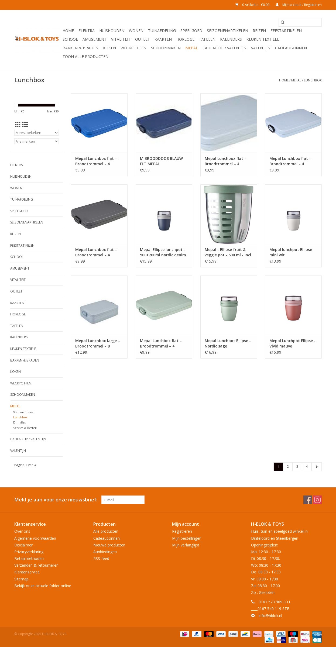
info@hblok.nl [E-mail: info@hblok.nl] (270, 615)
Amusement (95, 39)
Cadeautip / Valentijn (224, 47)
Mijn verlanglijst (185, 545)
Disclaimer (23, 545)
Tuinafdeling (162, 30)
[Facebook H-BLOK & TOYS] (307, 499)
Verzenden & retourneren (36, 565)
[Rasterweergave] (18, 124)
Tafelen (207, 39)
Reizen (259, 30)
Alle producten (105, 531)
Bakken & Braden (80, 47)
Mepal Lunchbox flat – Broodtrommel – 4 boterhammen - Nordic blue (226, 161)
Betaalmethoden (29, 558)
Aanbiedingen (105, 551)
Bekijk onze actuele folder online (42, 585)
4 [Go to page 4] (307, 466)
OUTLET (142, 39)
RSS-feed (101, 558)
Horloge (185, 39)
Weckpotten (133, 47)
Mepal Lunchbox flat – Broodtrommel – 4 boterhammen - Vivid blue (96, 161)
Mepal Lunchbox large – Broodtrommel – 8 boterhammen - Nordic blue (97, 343)
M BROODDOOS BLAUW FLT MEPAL (161, 161)
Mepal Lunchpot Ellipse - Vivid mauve (292, 343)
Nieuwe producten (109, 545)
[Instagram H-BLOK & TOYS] (317, 499)
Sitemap (21, 578)
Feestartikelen (286, 30)
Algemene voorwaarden (35, 538)
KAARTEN (163, 39)
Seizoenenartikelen (227, 30)
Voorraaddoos (23, 412)
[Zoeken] (300, 22)
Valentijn (260, 47)
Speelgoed (191, 30)
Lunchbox (313, 80)
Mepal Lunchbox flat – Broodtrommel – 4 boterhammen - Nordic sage (162, 343)
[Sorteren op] (36, 133)
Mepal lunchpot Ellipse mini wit (290, 252)
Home (68, 30)
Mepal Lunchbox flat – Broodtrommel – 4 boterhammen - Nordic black (97, 252)
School (70, 39)
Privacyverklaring (28, 551)
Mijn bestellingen (186, 538)
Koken (109, 47)
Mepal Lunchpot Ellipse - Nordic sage (228, 343)
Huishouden (111, 30)
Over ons (22, 531)
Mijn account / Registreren (299, 4)
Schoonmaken (166, 47)
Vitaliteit (121, 39)
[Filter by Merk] (36, 141)
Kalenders (231, 39)
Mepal (191, 47)
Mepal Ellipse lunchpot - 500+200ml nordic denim (163, 252)
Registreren (182, 531)
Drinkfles (19, 422)
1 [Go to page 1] (278, 466)
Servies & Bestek (25, 428)
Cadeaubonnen (291, 47)
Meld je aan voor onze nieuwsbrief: (55, 500)
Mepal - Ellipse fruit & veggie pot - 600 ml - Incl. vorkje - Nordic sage (228, 252)
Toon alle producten (85, 56)
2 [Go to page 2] (288, 466)
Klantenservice (27, 571)
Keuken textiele (262, 39)
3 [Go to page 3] (297, 466)
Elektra (86, 30)
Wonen (136, 30)
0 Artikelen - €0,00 (252, 4)
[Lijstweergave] (25, 124)
